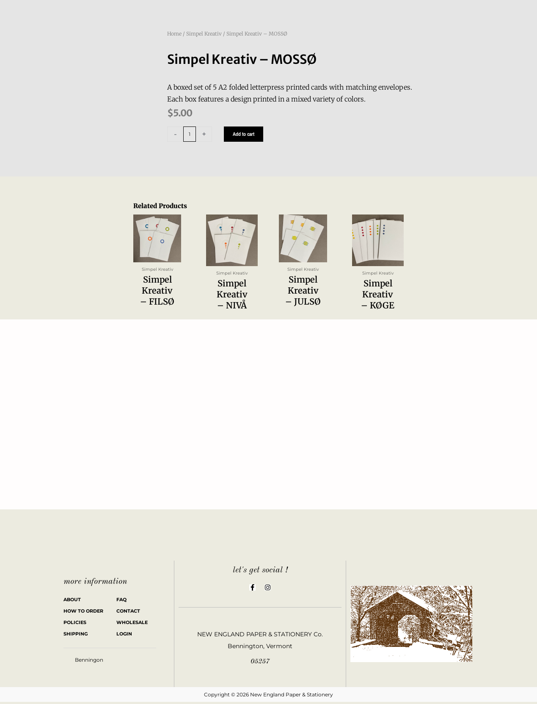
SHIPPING (75, 636)
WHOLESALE (132, 624)
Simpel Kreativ (204, 33)
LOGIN (124, 636)
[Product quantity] (190, 134)
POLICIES (74, 624)
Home (174, 33)
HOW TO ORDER (83, 613)
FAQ (121, 602)
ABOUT (72, 602)
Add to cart (244, 134)
